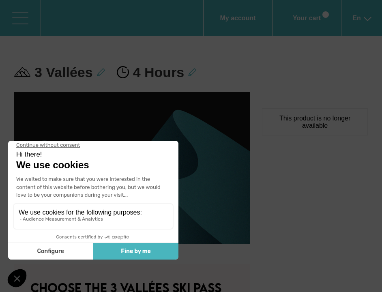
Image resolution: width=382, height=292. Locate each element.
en (361, 22)
